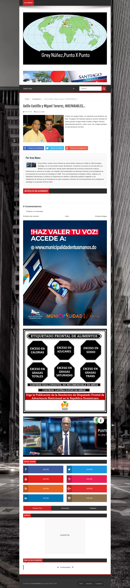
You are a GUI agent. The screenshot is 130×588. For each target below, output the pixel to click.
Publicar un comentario (34, 211)
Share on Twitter (54, 148)
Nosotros (89, 584)
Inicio (67, 216)
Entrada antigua (101, 216)
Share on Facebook (33, 148)
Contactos (98, 584)
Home (27, 99)
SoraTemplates (36, 583)
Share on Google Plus (76, 148)
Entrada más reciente (31, 216)
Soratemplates (65, 567)
